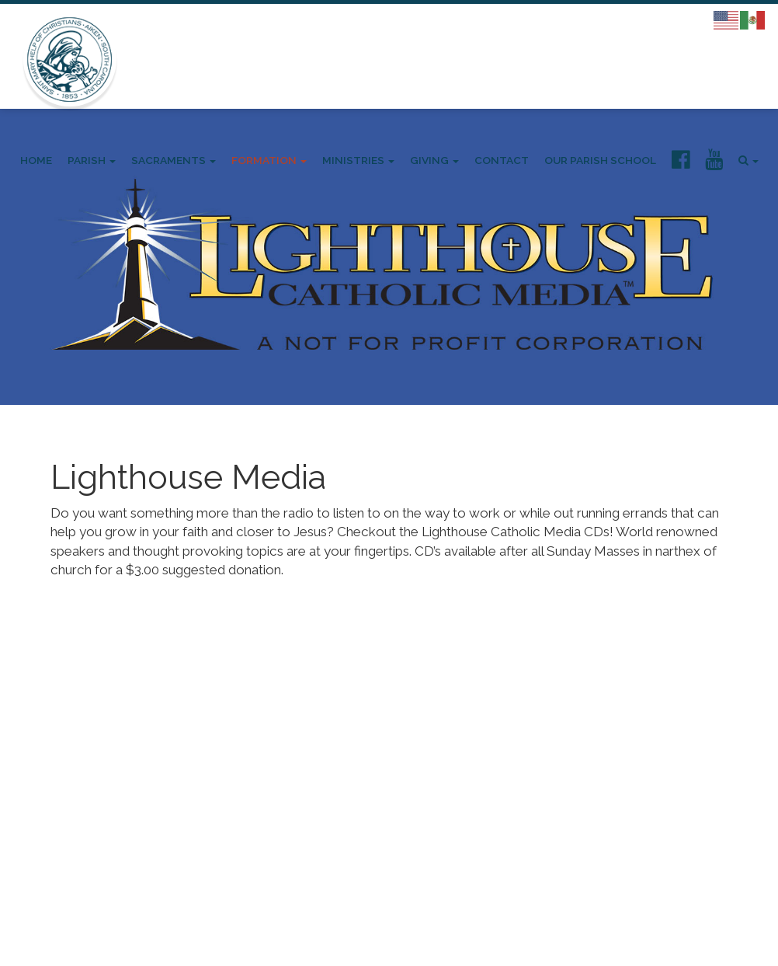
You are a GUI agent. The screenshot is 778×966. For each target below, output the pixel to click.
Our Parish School (600, 160)
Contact (501, 160)
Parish (92, 160)
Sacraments (173, 160)
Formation (269, 160)
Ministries (358, 160)
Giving (434, 160)
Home (36, 160)
